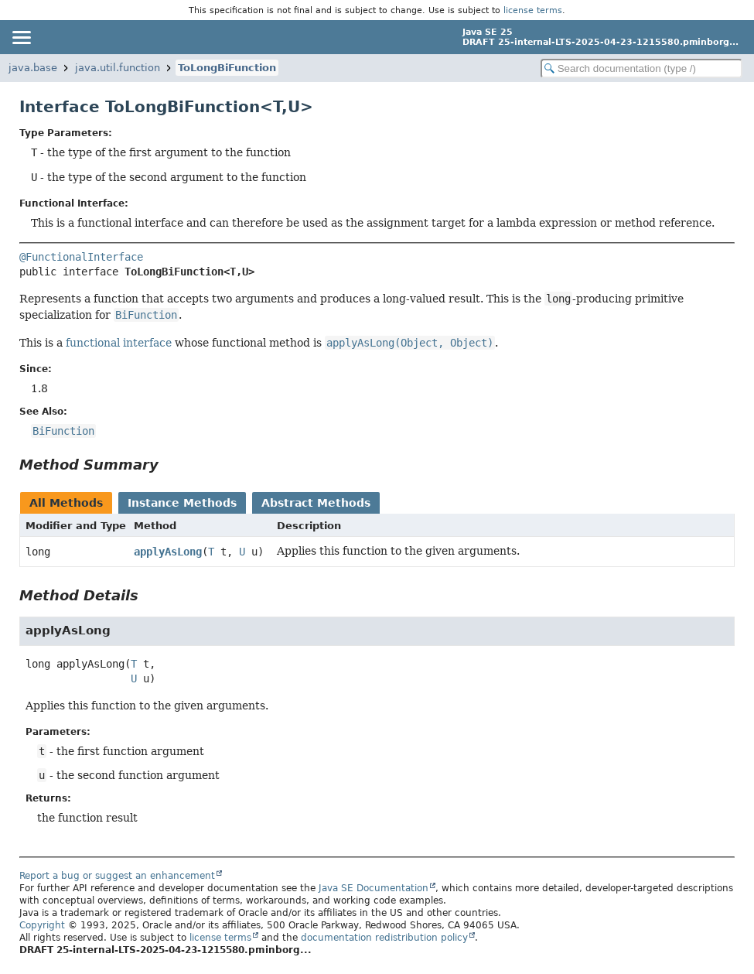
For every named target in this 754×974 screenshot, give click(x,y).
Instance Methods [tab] (182, 503)
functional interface (119, 343)
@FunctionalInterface (81, 257)
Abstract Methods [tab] (315, 503)
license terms (532, 10)
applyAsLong (168, 551)
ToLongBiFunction (227, 67)
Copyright (42, 925)
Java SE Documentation (373, 888)
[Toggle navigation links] (21, 37)
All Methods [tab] (66, 503)
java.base (33, 67)
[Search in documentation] (641, 68)
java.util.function (117, 67)
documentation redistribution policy (384, 937)
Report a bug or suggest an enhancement (117, 875)
